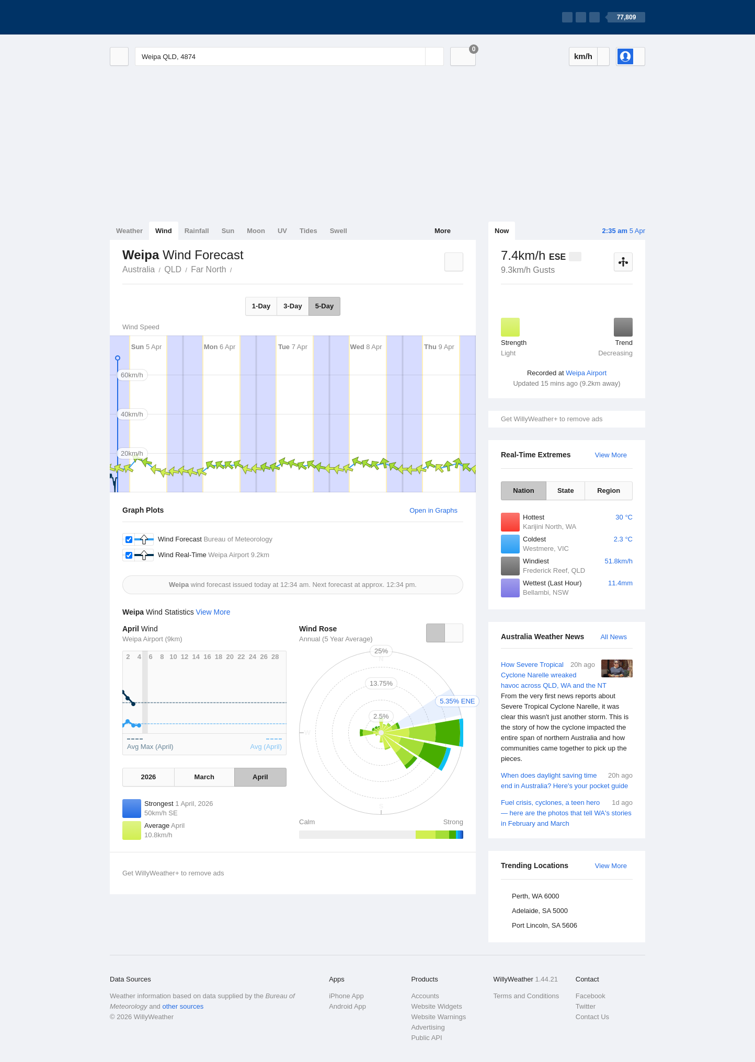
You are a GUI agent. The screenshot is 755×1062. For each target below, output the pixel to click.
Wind (163, 231)
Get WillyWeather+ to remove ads (551, 419)
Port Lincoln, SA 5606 (544, 925)
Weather (129, 231)
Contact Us (592, 1017)
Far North (208, 269)
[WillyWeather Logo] (159, 17)
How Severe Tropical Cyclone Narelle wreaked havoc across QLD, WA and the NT (567, 712)
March (204, 777)
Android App (347, 1006)
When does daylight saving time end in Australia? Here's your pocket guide (567, 780)
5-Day (324, 306)
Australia (138, 269)
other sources (182, 1006)
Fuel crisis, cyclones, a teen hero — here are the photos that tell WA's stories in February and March (567, 812)
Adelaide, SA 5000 (540, 911)
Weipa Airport (586, 373)
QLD (172, 269)
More (442, 231)
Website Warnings (438, 1017)
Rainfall (197, 231)
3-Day (292, 306)
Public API (426, 1038)
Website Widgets (436, 1006)
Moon (256, 231)
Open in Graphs (433, 510)
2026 (148, 777)
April (260, 777)
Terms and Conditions (526, 996)
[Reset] (416, 56)
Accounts (425, 996)
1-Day (261, 306)
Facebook (590, 996)
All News (613, 637)
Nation (523, 490)
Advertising (427, 1027)
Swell (338, 231)
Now (502, 231)
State (565, 490)
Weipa (238, 268)
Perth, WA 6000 (535, 896)
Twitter (586, 1006)
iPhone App (346, 996)
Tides (308, 231)
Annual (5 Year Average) (336, 639)
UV (282, 231)
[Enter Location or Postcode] (289, 56)
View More (611, 455)
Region (608, 490)
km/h (583, 56)
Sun (228, 231)
